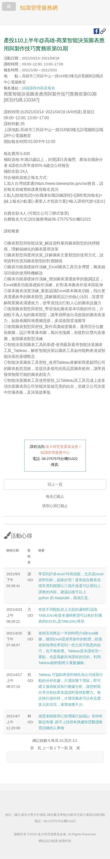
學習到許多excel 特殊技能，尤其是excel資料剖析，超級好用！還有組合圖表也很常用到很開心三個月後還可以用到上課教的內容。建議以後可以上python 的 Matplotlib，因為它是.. (70, 586)
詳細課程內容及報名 (38, 88)
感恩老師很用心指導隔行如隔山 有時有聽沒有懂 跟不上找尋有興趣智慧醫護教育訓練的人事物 (70, 722)
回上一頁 (55, 484)
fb (96, 31)
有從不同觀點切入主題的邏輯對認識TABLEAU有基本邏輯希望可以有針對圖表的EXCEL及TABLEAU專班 (70, 615)
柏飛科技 (65, 841)
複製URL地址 (103, 31)
